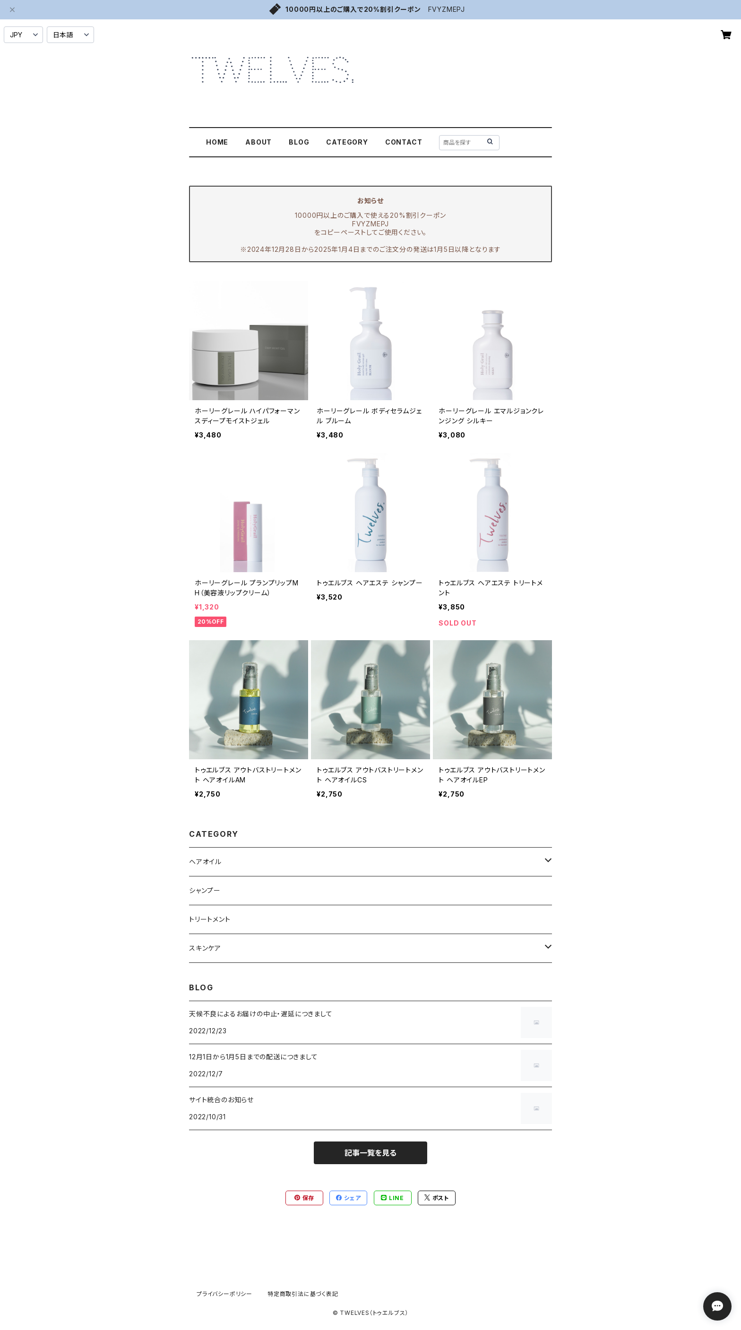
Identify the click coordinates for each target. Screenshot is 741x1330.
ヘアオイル (205, 862)
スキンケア (205, 948)
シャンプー (205, 890)
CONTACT (403, 142)
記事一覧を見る (370, 1153)
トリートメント (210, 919)
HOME (217, 142)
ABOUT (258, 142)
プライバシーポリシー (224, 1293)
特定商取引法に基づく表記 (302, 1293)
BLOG (299, 142)
